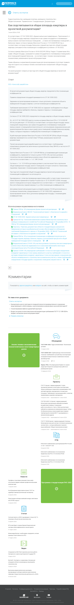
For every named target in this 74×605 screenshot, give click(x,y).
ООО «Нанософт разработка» (18, 84)
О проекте (8, 589)
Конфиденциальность (26, 589)
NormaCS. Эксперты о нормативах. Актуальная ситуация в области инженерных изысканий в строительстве (21, 562)
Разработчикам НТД (62, 589)
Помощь (41, 591)
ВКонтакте (37, 596)
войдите (38, 285)
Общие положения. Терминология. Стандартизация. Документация (31, 21)
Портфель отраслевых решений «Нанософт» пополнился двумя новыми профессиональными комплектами (22, 482)
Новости (24, 477)
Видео (23, 548)
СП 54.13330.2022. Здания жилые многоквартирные (31, 217)
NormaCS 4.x (34, 591)
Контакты (15, 589)
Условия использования (41, 589)
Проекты (56, 382)
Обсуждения (57, 341)
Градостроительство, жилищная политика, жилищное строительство (32, 19)
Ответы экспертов (18, 13)
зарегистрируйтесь (25, 285)
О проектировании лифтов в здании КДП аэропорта (26, 309)
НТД (56, 440)
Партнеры (52, 589)
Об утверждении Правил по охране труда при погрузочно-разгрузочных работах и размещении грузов (55, 366)
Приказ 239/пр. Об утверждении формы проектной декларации (35, 209)
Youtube (48, 596)
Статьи (24, 513)
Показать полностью (16, 316)
